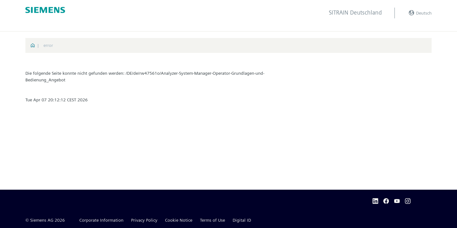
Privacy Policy (144, 220)
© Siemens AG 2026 (45, 220)
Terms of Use (212, 220)
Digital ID (242, 220)
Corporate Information (101, 220)
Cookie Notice (178, 220)
